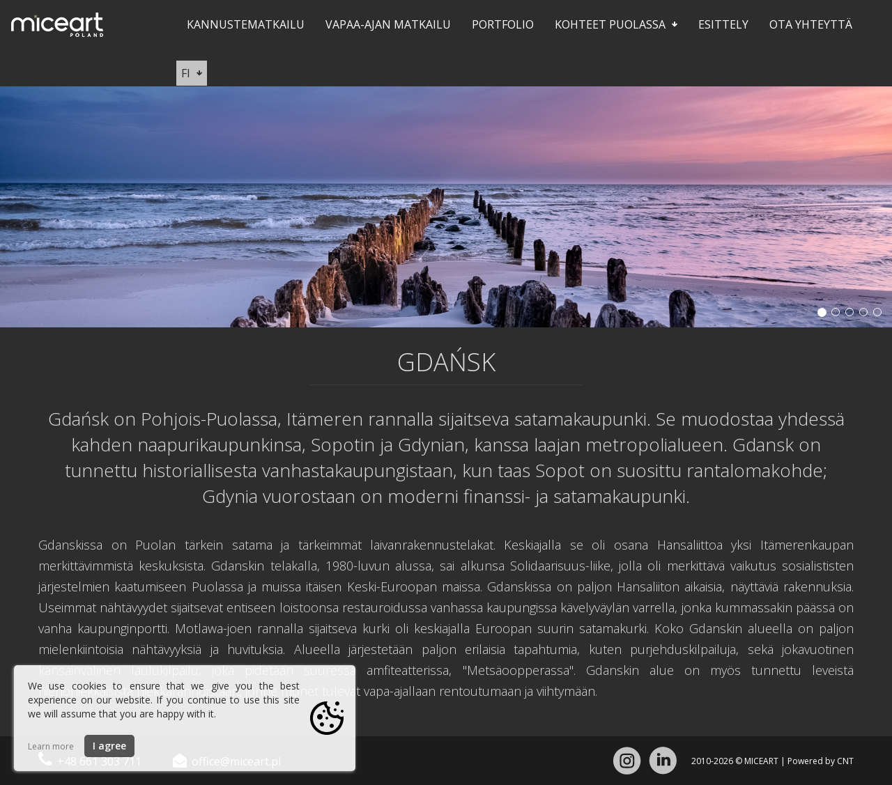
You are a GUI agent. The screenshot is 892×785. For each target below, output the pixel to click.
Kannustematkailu (246, 24)
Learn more (51, 746)
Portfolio (503, 24)
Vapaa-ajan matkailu (388, 24)
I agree (109, 745)
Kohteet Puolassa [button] (616, 24)
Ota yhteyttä (810, 24)
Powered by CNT (820, 761)
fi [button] (191, 73)
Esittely (723, 24)
